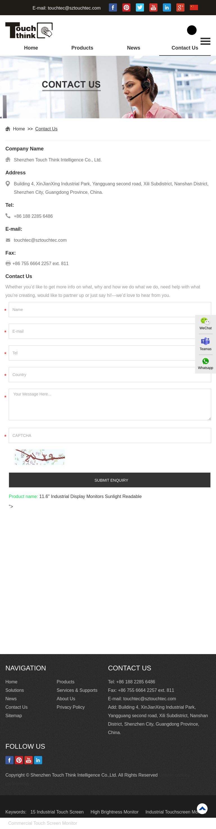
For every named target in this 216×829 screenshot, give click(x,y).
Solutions (14, 690)
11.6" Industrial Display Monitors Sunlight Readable (90, 496)
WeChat (205, 328)
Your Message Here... (110, 404)
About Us (66, 698)
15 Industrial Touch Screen (57, 812)
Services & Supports (77, 690)
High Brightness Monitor (115, 812)
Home (31, 48)
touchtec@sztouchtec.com (74, 8)
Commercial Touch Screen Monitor (42, 823)
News (133, 48)
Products (82, 48)
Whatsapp (205, 368)
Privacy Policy (71, 707)
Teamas (206, 349)
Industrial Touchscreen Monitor (176, 812)
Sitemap (13, 715)
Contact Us (185, 48)
